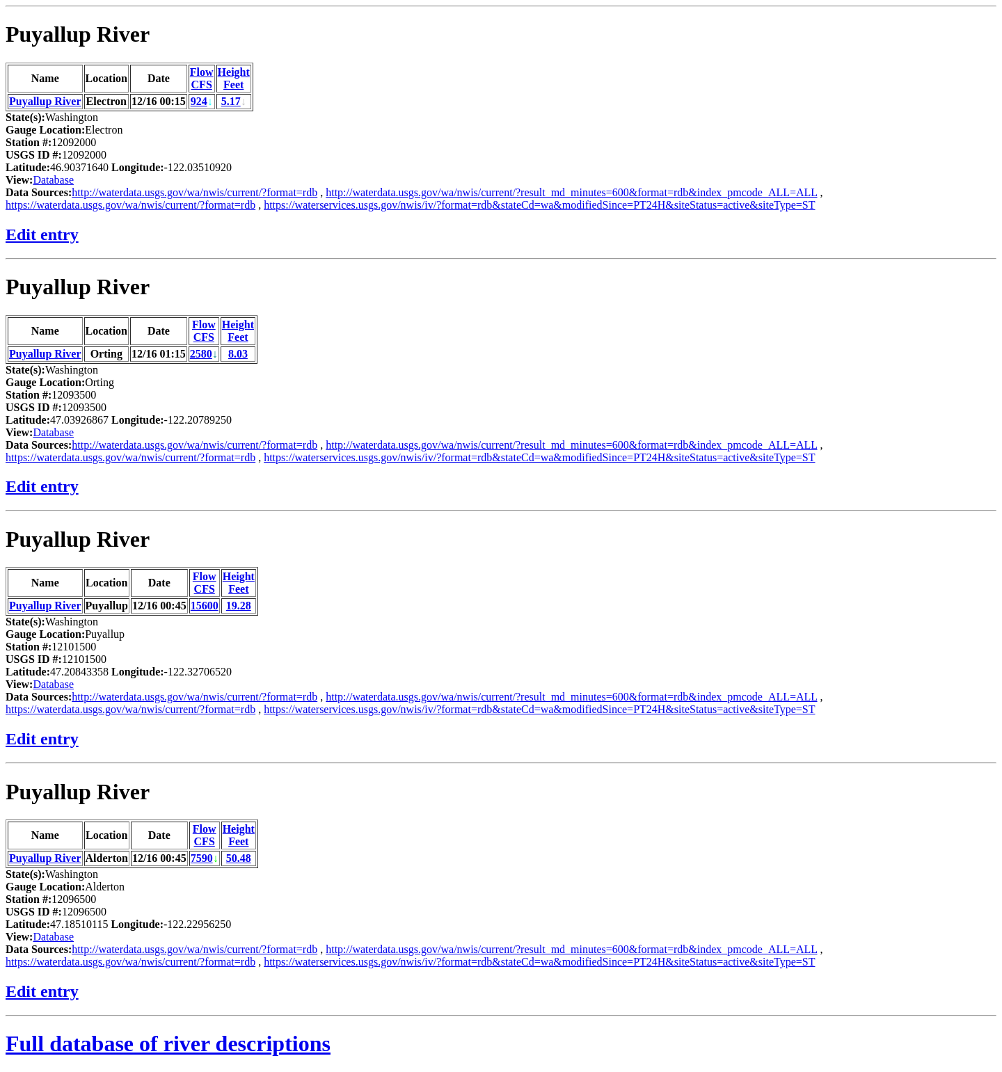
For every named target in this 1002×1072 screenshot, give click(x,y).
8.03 (238, 354)
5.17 (231, 101)
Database (53, 180)
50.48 (238, 858)
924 (199, 101)
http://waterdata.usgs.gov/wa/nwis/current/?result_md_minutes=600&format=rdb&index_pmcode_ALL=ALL (571, 192)
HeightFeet (234, 78)
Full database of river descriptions (168, 1043)
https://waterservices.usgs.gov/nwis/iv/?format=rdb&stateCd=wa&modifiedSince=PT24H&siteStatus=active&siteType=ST (539, 205)
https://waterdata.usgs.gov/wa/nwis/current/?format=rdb (130, 205)
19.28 (238, 605)
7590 (202, 858)
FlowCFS (202, 78)
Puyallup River (78, 34)
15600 (204, 605)
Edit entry (42, 234)
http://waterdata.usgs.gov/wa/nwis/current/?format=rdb (194, 192)
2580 (201, 354)
